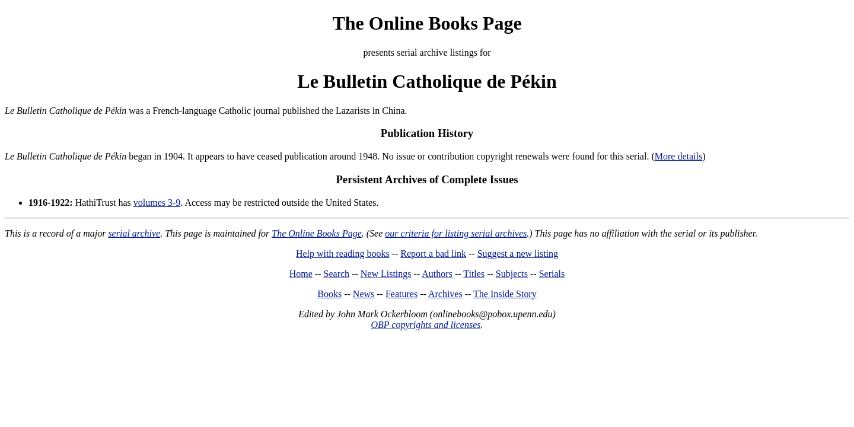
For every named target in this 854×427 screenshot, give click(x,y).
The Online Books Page (426, 23)
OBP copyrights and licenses (425, 325)
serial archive (134, 233)
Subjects (512, 274)
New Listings (386, 274)
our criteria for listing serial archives (456, 233)
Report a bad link (433, 253)
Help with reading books (343, 253)
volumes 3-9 (157, 202)
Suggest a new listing (517, 253)
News (363, 294)
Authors (437, 274)
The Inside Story (505, 294)
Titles (474, 274)
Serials (552, 274)
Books (329, 294)
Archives (445, 294)
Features (401, 294)
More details (678, 156)
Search (337, 274)
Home (301, 274)
